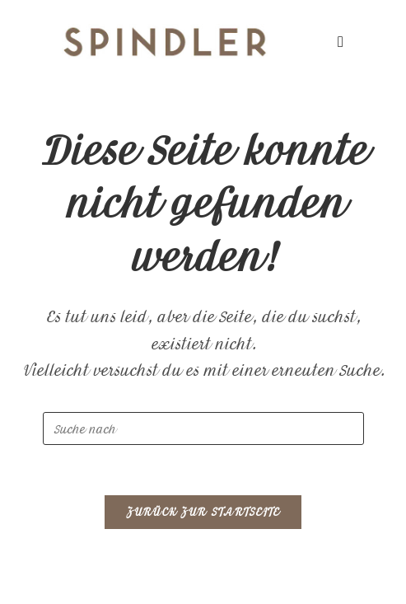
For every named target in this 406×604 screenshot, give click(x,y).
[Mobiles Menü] (341, 41)
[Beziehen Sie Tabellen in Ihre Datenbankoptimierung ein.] (203, 428)
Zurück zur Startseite (202, 511)
